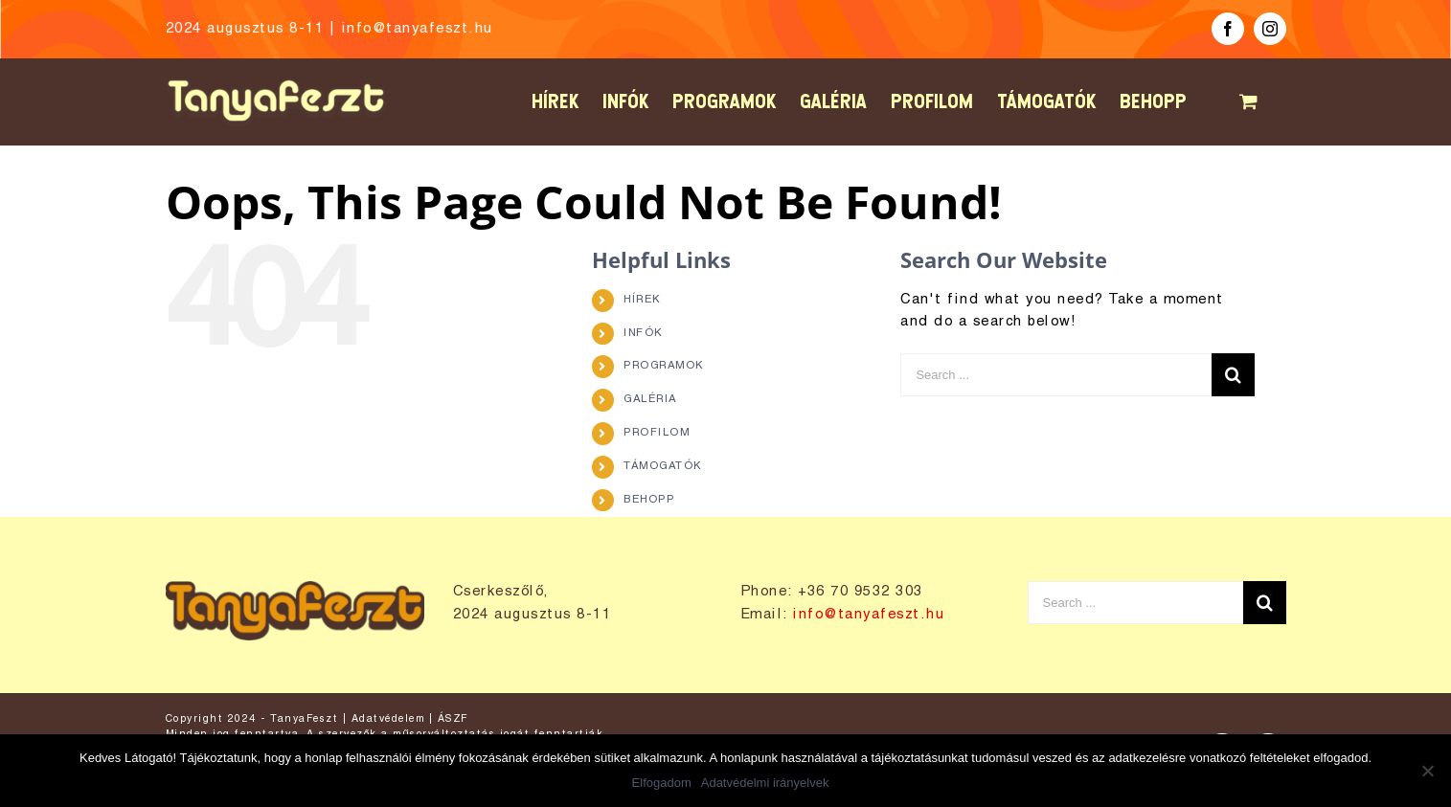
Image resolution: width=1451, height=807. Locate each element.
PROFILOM (656, 432)
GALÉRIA (650, 399)
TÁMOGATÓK (662, 466)
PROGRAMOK (663, 365)
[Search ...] (1056, 374)
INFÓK (643, 333)
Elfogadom (661, 782)
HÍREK (642, 299)
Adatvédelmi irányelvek (765, 782)
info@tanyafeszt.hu (417, 28)
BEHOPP (648, 499)
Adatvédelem (388, 719)
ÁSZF (453, 719)
